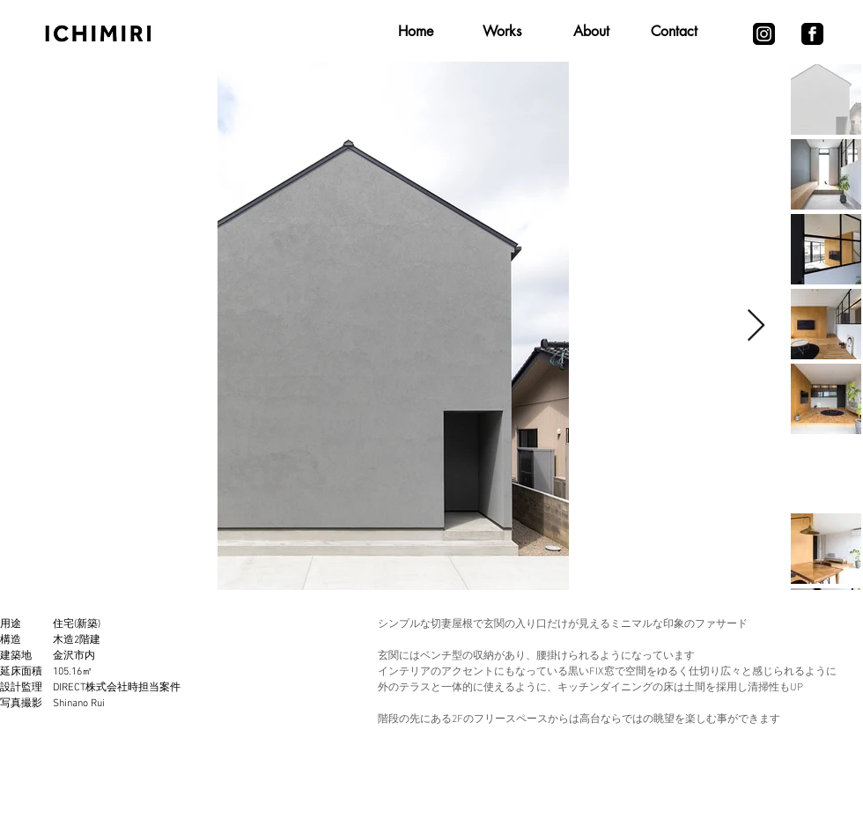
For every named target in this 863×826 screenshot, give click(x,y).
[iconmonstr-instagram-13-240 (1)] (764, 34)
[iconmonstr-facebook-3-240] (812, 34)
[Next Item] (756, 326)
